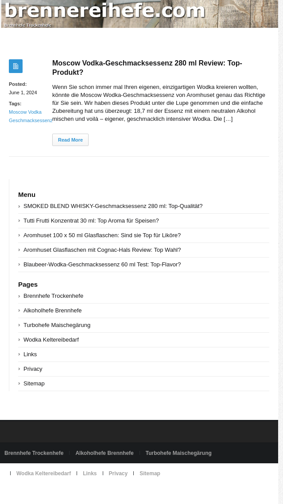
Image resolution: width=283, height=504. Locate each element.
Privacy (33, 368)
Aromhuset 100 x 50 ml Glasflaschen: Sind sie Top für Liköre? (102, 235)
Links (30, 354)
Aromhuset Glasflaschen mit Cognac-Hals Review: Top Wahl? (102, 249)
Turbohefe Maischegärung (56, 325)
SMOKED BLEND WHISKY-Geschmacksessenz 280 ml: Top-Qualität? (113, 206)
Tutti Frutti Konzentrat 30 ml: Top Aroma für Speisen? (91, 220)
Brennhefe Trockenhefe (53, 295)
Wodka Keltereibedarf (51, 339)
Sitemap (34, 383)
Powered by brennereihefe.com (41, 494)
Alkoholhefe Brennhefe (52, 310)
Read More (70, 139)
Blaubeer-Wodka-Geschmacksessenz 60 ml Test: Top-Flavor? (102, 264)
